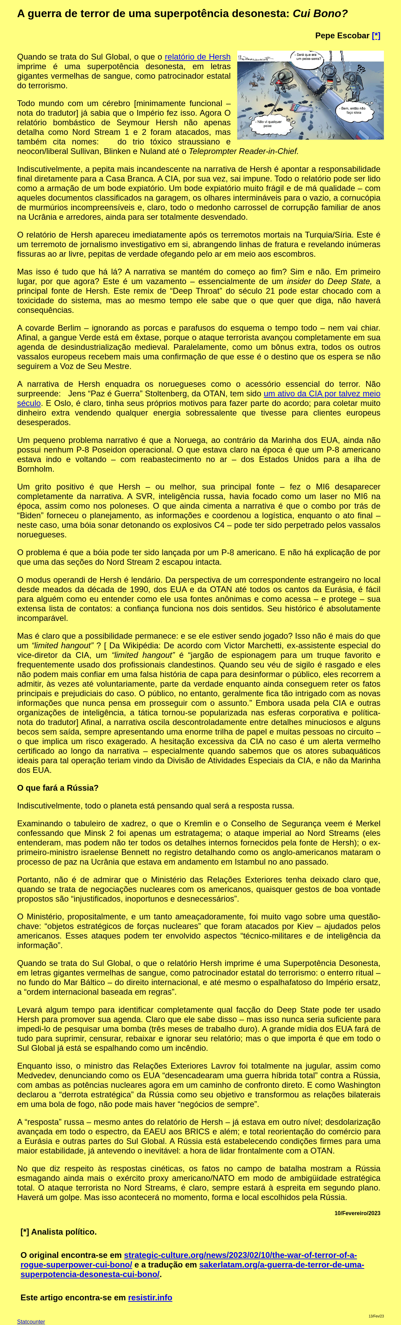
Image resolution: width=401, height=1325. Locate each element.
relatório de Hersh (198, 56)
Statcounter (31, 1322)
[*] (376, 35)
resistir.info (150, 1297)
